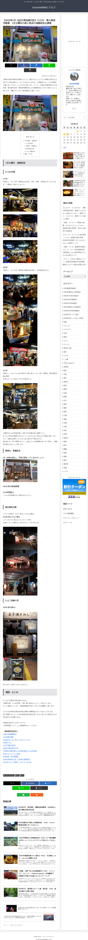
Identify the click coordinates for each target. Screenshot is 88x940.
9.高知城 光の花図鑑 (10, 752)
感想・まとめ (28, 150)
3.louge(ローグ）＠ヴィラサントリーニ (16, 736)
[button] (48, 65)
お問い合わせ (67, 509)
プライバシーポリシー (70, 518)
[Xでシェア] (12, 65)
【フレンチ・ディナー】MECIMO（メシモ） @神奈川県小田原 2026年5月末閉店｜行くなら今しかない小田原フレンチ (74, 239)
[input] (74, 117)
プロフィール (67, 522)
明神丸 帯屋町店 (31, 141)
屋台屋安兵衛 (30, 144)
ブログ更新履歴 (68, 513)
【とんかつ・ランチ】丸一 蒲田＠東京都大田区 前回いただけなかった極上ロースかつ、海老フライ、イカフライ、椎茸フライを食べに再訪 (74, 213)
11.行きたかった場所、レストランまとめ (17, 758)
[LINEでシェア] (39, 65)
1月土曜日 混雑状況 (30, 136)
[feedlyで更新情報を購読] (28, 791)
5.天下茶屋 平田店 (9, 741)
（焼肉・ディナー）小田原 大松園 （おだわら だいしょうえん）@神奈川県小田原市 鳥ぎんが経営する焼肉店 (74, 227)
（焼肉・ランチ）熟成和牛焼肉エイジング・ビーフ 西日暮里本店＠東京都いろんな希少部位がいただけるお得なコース (74, 251)
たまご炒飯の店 (30, 147)
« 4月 (64, 147)
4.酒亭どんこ (7, 738)
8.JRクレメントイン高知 (11, 750)
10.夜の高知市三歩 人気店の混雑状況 (16, 755)
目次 (27, 132)
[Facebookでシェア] (21, 65)
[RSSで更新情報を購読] (32, 791)
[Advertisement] (74, 26)
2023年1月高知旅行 (9, 771)
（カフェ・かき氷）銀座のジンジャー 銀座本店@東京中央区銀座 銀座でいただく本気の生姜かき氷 (74, 261)
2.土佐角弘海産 (8, 733)
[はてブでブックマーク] (30, 65)
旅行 (17, 771)
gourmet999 (74, 84)
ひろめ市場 (29, 139)
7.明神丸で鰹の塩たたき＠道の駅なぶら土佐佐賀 (20, 747)
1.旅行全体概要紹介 (10, 730)
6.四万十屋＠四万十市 (10, 744)
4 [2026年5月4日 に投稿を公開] (64, 134)
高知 (22, 771)
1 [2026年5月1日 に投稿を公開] (77, 131)
